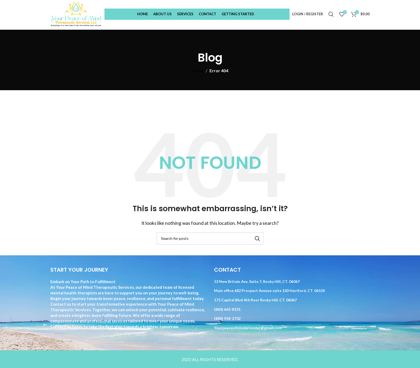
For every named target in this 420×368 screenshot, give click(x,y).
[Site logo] (76, 13)
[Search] (331, 14)
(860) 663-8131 (227, 309)
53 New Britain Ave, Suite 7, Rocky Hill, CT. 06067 (257, 281)
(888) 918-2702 (227, 318)
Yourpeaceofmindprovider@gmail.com (248, 327)
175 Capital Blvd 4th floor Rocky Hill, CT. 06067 (255, 300)
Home (198, 70)
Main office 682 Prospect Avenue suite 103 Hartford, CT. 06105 (269, 290)
